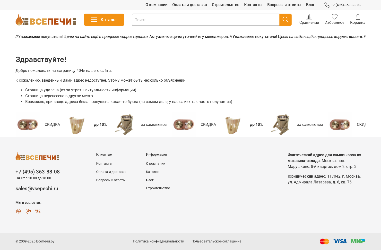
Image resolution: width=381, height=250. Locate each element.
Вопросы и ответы (284, 4)
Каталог (104, 20)
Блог (310, 4)
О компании (156, 4)
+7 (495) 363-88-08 (342, 5)
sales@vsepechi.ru (37, 188)
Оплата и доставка (189, 4)
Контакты (253, 4)
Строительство (225, 4)
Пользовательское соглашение (216, 241)
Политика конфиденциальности (158, 241)
